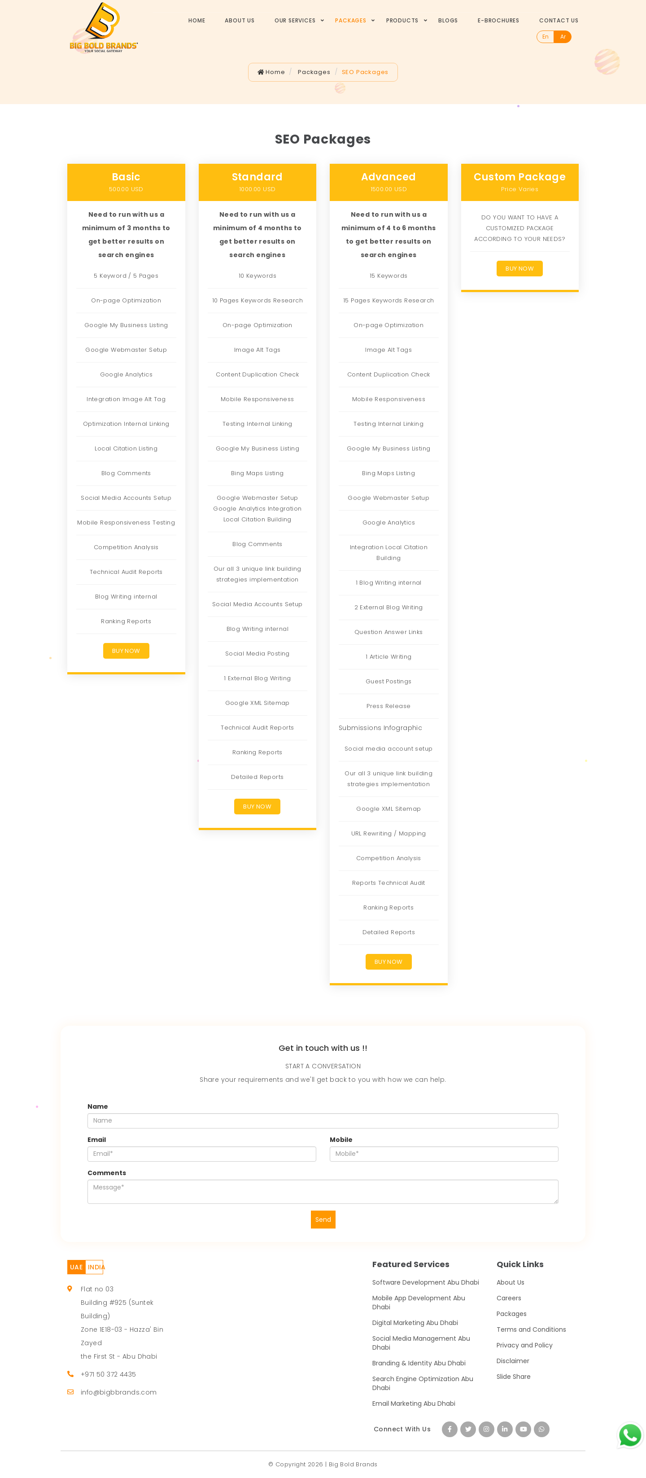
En (545, 36)
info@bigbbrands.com (119, 1392)
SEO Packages (365, 72)
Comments (106, 1172)
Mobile (341, 1139)
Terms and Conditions (531, 1329)
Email (96, 1139)
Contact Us (559, 20)
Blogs (448, 20)
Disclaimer (513, 1360)
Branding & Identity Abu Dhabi (419, 1363)
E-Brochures (498, 20)
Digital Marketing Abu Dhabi (415, 1322)
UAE (76, 1267)
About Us (239, 20)
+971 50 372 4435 (108, 1374)
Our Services (295, 20)
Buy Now (126, 651)
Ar (563, 36)
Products (402, 20)
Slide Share (514, 1376)
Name (97, 1106)
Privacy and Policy (525, 1345)
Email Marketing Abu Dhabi (413, 1403)
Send (323, 1219)
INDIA (95, 1267)
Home (196, 20)
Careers (509, 1298)
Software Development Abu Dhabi (425, 1282)
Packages (350, 20)
